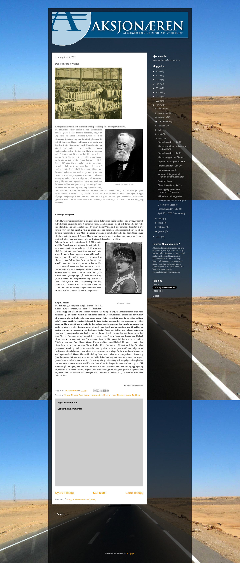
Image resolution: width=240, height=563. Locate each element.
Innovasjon (97, 395)
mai (160, 138)
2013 (158, 101)
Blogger (130, 553)
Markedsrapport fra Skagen (171, 157)
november (163, 113)
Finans (74, 395)
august (162, 125)
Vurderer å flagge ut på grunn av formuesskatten (171, 175)
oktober (162, 117)
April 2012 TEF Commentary (171, 213)
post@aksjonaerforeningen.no (165, 272)
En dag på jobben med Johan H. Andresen (169, 190)
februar (162, 227)
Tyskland (136, 395)
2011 (158, 236)
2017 (158, 84)
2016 (158, 88)
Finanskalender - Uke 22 (170, 142)
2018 (158, 79)
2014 (158, 96)
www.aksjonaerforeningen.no (166, 60)
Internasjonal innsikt (167, 170)
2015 (158, 92)
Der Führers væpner (167, 205)
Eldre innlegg (134, 492)
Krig (105, 395)
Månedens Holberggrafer (170, 196)
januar (161, 231)
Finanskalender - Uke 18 (170, 209)
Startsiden (99, 492)
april (160, 218)
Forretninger (84, 395)
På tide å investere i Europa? (172, 200)
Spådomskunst (165, 181)
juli (160, 130)
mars (161, 223)
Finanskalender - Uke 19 (170, 185)
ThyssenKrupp (124, 395)
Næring (112, 395)
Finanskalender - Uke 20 (170, 165)
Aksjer (67, 395)
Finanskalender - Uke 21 (170, 153)
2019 (158, 75)
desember (163, 108)
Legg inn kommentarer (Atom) (81, 499)
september (163, 121)
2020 (158, 71)
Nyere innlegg (64, 492)
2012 (158, 105)
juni (160, 134)
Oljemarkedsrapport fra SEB (171, 161)
